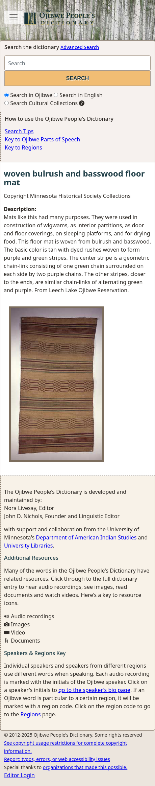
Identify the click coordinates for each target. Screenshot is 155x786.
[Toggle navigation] (13, 17)
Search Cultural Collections (41, 103)
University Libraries (28, 545)
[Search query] (77, 63)
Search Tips (19, 131)
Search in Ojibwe (28, 95)
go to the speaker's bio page (94, 690)
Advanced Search (79, 47)
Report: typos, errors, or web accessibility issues (57, 759)
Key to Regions (23, 147)
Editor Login (19, 775)
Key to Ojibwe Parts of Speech (42, 139)
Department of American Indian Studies (86, 537)
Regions (30, 714)
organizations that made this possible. (85, 767)
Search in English (78, 95)
